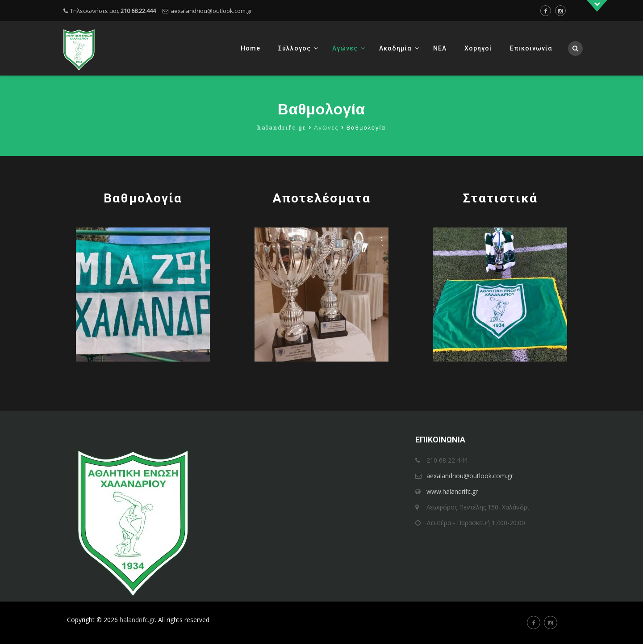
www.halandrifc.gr (452, 491)
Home (250, 48)
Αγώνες (345, 48)
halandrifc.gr (137, 619)
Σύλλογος (294, 48)
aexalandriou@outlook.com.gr (211, 11)
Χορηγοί (478, 48)
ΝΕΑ (440, 48)
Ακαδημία (395, 48)
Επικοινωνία (531, 48)
